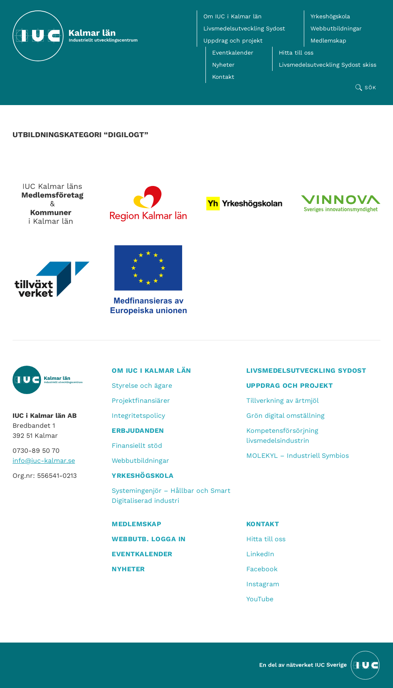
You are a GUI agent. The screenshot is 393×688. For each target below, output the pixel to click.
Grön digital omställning (285, 415)
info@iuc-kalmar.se (44, 461)
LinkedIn (260, 554)
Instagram (262, 584)
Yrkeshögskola (330, 16)
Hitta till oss (296, 52)
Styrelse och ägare (142, 385)
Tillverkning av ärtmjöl (282, 400)
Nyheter (223, 64)
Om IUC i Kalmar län (232, 16)
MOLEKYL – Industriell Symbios (297, 456)
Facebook (262, 569)
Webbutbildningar (336, 28)
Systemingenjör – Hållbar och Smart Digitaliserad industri (171, 496)
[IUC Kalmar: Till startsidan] (75, 35)
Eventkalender (232, 52)
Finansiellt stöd (137, 445)
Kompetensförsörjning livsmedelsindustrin (282, 435)
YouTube (259, 599)
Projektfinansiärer (141, 400)
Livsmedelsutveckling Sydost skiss (327, 64)
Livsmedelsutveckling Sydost (244, 28)
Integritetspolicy (138, 415)
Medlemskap (328, 40)
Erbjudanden (138, 430)
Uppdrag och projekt (233, 40)
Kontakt (223, 76)
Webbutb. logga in (149, 539)
